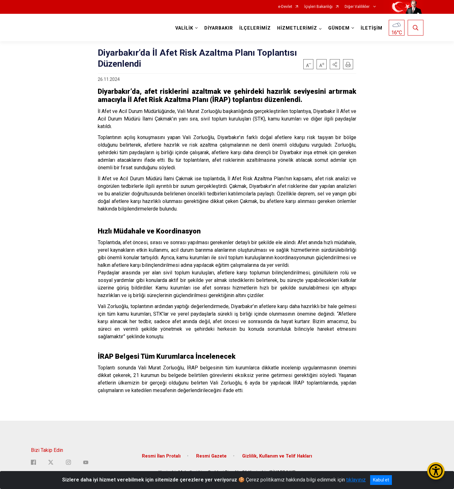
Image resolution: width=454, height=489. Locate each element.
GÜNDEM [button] (339, 28)
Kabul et (381, 479)
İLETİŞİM (371, 28)
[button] (335, 64)
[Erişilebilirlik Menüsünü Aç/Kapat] (436, 471)
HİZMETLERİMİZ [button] (297, 28)
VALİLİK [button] (184, 28)
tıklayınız (356, 480)
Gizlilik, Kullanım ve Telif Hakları (277, 456)
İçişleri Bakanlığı (318, 7)
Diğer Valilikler (357, 7)
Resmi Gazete (211, 456)
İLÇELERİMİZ (255, 28)
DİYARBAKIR (218, 28)
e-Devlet (285, 7)
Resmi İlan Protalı (161, 456)
